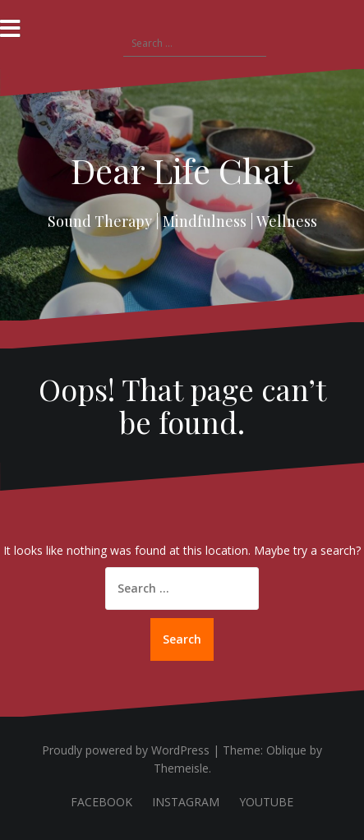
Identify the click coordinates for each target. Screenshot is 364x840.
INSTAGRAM (185, 802)
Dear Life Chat (182, 170)
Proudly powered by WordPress (126, 750)
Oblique (286, 750)
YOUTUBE (266, 802)
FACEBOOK (101, 802)
